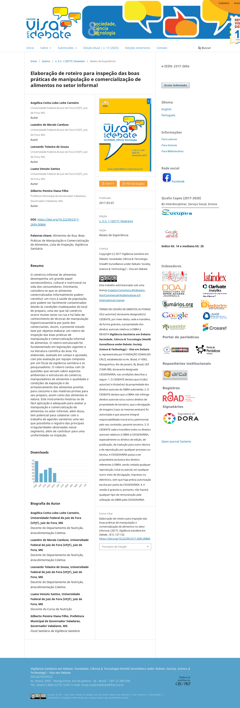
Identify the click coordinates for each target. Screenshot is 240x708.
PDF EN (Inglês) (135, 183)
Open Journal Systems (176, 441)
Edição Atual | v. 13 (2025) (101, 48)
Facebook (178, 181)
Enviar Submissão (175, 85)
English (166, 109)
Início (30, 48)
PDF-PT (109, 183)
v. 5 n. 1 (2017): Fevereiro (70, 61)
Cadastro (224, 3)
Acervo (46, 61)
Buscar (204, 48)
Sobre (44, 48)
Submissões (66, 48)
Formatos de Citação (114, 546)
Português (168, 115)
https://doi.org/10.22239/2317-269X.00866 (124, 538)
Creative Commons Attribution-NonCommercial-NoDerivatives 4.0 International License (122, 295)
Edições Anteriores (137, 48)
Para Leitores (169, 139)
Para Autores (169, 145)
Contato (162, 48)
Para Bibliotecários (172, 151)
